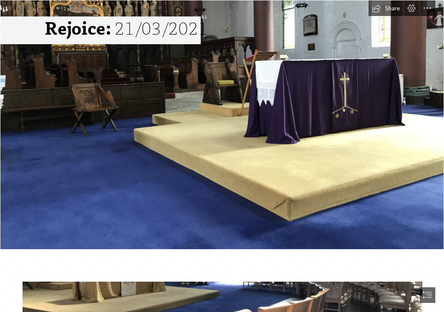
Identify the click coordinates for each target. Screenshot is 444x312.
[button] (386, 8)
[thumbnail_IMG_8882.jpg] (222, 125)
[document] (222, 156)
